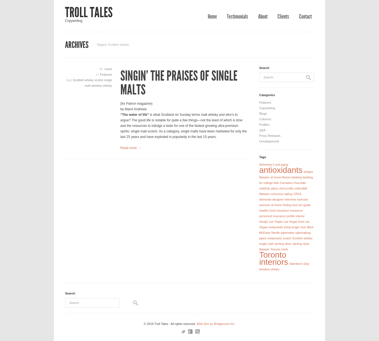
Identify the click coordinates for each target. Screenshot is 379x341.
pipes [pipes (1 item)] (262, 238)
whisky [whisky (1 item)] (275, 269)
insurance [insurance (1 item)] (282, 210)
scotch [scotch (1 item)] (287, 238)
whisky (107, 85)
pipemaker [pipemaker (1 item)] (288, 232)
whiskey (97, 85)
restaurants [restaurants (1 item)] (274, 238)
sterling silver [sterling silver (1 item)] (282, 243)
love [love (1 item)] (303, 227)
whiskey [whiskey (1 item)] (264, 269)
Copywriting (267, 108)
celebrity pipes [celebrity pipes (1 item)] (268, 188)
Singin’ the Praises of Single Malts (178, 83)
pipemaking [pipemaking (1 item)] (303, 232)
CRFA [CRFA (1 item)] (297, 194)
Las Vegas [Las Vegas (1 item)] (276, 221)
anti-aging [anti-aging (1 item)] (281, 164)
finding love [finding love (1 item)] (290, 205)
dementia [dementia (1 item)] (265, 199)
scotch (99, 80)
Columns (265, 119)
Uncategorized (269, 141)
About (263, 16)
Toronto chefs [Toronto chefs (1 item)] (279, 249)
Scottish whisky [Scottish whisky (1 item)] (302, 238)
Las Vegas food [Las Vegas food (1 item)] (294, 221)
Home (212, 16)
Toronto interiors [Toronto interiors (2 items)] (273, 258)
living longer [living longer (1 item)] (292, 227)
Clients (283, 16)
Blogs (263, 113)
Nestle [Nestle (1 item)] (275, 232)
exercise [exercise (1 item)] (302, 199)
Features (106, 74)
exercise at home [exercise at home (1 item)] (270, 205)
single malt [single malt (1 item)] (266, 243)
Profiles (264, 124)
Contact (305, 16)
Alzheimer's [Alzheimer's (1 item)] (266, 164)
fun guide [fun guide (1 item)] (304, 205)
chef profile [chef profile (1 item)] (286, 188)
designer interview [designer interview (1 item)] (284, 199)
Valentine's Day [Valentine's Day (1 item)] (299, 263)
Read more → (130, 148)
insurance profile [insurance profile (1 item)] (284, 216)
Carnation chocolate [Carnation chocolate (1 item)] (293, 182)
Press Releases (270, 135)
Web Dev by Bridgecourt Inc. (216, 323)
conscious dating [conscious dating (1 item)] (281, 194)
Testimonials (237, 16)
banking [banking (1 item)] (296, 177)
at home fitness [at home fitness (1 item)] (280, 177)
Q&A (262, 130)
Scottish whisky (83, 80)
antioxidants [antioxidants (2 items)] (281, 170)
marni (108, 69)
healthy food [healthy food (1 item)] (267, 210)
